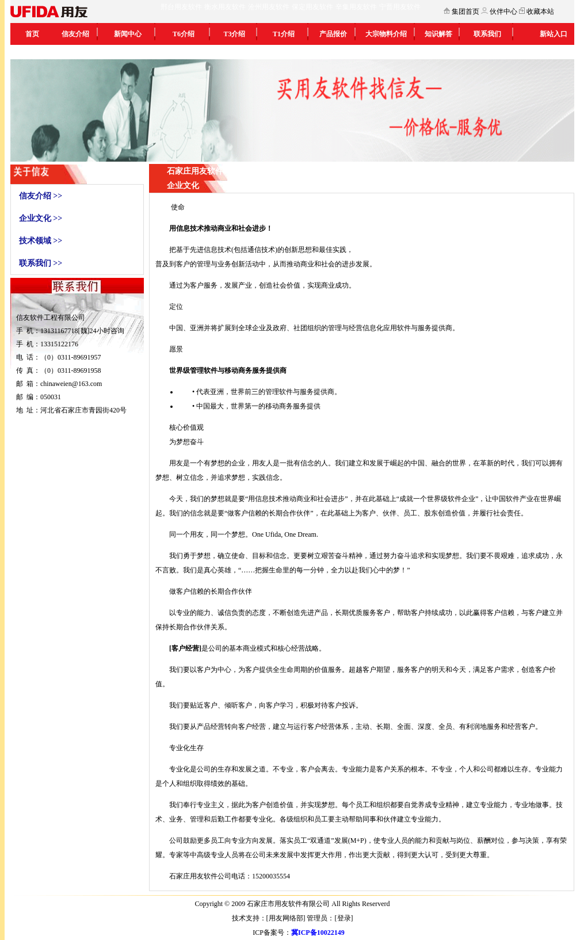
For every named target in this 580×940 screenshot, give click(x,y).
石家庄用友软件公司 (200, 876)
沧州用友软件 (268, 7)
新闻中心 (128, 34)
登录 (344, 918)
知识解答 (438, 34)
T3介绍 (234, 34)
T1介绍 (284, 34)
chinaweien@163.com (71, 384)
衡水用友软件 (225, 7)
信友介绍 (75, 34)
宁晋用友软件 (400, 7)
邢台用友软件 (181, 7)
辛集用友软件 (356, 7)
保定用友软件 (312, 7)
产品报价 (333, 34)
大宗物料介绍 (386, 34)
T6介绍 (183, 34)
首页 (32, 34)
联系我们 (487, 34)
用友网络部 (286, 918)
